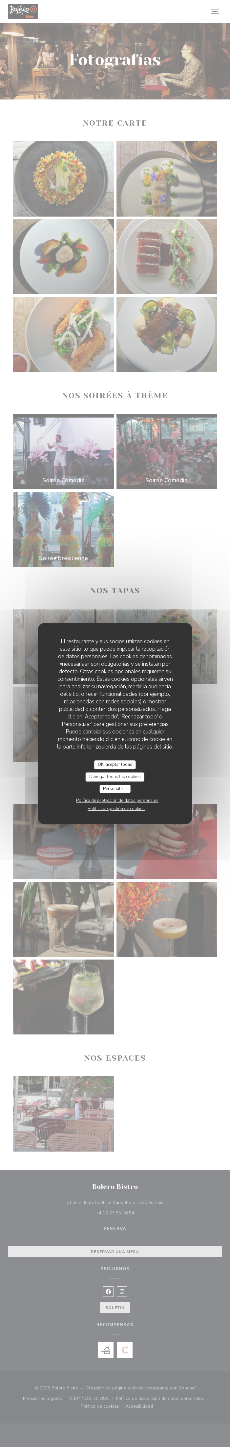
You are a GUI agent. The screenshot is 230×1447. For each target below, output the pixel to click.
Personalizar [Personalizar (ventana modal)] (115, 789)
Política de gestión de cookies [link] (116, 809)
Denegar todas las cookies (115, 777)
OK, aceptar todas (115, 765)
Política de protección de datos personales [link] (117, 800)
